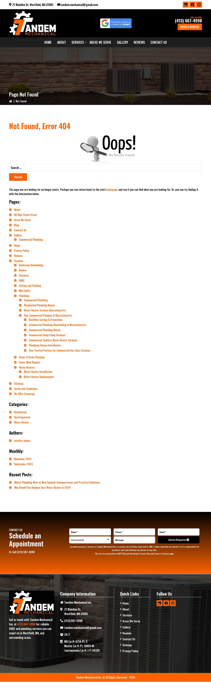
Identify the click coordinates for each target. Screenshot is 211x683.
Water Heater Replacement (39, 377)
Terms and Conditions (26, 389)
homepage (112, 190)
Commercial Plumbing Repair (44, 330)
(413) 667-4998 (188, 20)
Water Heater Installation (38, 372)
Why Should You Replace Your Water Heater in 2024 (42, 487)
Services (18, 261)
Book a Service (189, 27)
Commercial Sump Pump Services (47, 335)
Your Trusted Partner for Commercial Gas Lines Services (59, 350)
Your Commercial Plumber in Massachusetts (48, 315)
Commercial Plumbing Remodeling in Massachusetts (57, 325)
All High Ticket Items (25, 215)
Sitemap (18, 384)
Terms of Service (161, 553)
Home (17, 245)
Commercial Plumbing (31, 240)
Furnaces (24, 275)
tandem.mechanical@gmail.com (79, 4)
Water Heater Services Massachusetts (45, 310)
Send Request (178, 539)
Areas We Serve (22, 220)
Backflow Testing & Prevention (45, 320)
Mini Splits (24, 291)
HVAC (21, 280)
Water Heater (21, 422)
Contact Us (20, 230)
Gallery (18, 235)
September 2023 (23, 464)
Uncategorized (22, 417)
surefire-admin (22, 441)
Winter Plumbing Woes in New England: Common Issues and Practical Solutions (57, 482)
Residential (20, 412)
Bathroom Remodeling (31, 265)
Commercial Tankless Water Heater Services (53, 340)
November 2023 (22, 459)
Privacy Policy (21, 251)
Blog (16, 225)
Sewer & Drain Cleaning (32, 357)
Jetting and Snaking (30, 286)
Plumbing (24, 296)
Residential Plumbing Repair (39, 305)
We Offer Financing (24, 394)
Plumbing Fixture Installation (45, 345)
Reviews (18, 256)
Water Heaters (27, 367)
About (17, 210)
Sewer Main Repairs (29, 362)
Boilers (23, 270)
